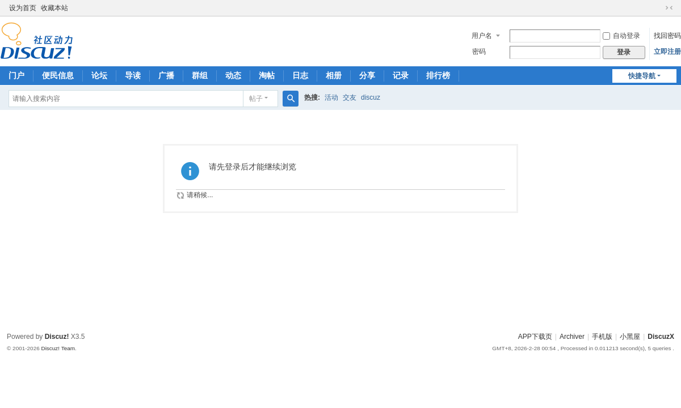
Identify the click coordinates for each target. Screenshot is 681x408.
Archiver (572, 337)
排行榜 (438, 75)
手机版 (602, 337)
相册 (334, 75)
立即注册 (667, 52)
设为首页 (22, 8)
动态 (233, 75)
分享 (367, 75)
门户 (16, 75)
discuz (370, 97)
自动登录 (621, 36)
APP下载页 (535, 337)
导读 (133, 75)
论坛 (99, 75)
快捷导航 (641, 76)
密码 (479, 52)
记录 (401, 75)
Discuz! (57, 337)
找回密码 (667, 36)
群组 (200, 75)
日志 (300, 75)
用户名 (482, 36)
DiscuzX (661, 337)
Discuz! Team (58, 348)
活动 (331, 97)
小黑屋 (630, 337)
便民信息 (58, 75)
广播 (166, 75)
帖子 (256, 99)
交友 (349, 97)
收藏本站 (54, 8)
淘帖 (267, 75)
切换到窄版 (669, 8)
